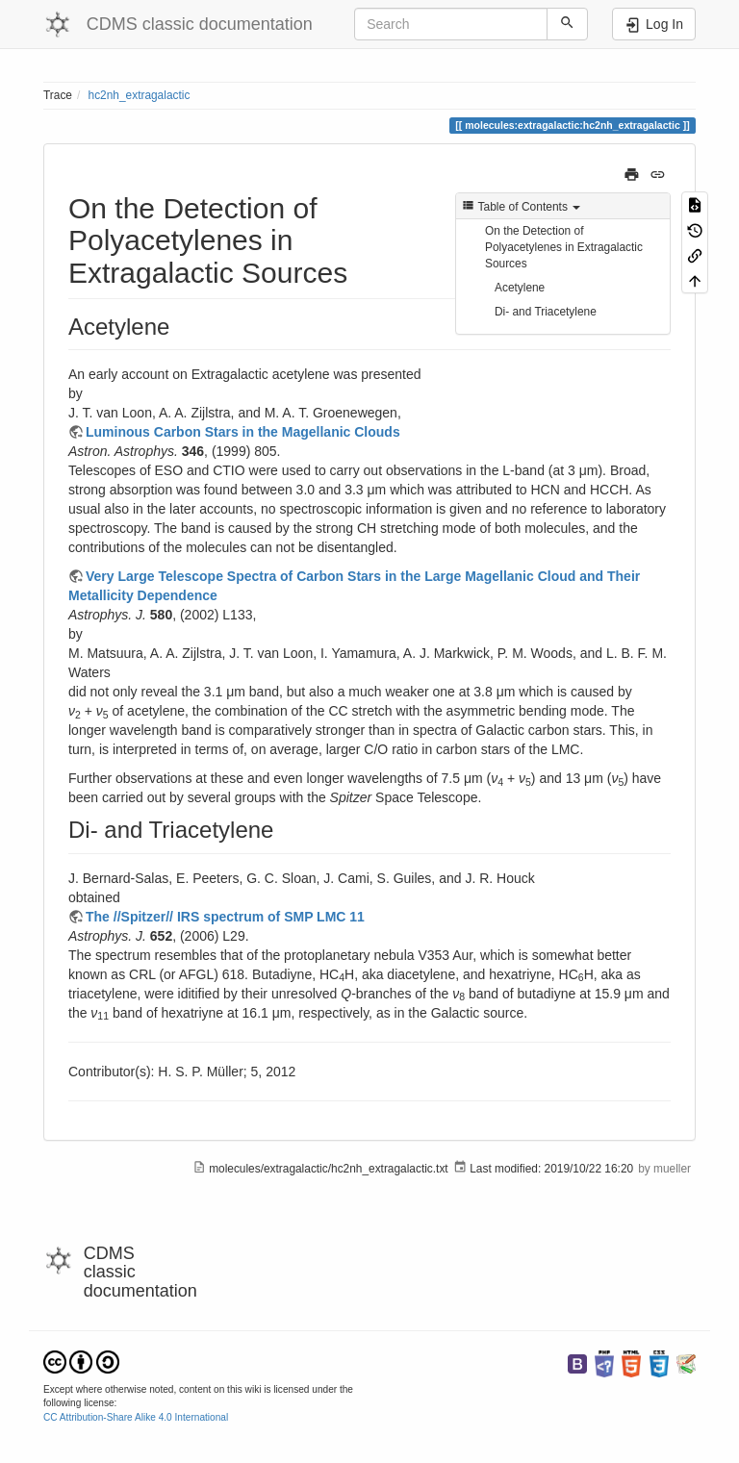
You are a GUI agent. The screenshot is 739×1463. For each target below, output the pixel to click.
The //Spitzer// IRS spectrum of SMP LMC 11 (225, 916)
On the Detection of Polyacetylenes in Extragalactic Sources (564, 247)
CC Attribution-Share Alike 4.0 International (135, 1417)
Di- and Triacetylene (546, 311)
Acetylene (520, 287)
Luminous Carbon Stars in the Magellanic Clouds (243, 432)
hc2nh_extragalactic (140, 95)
